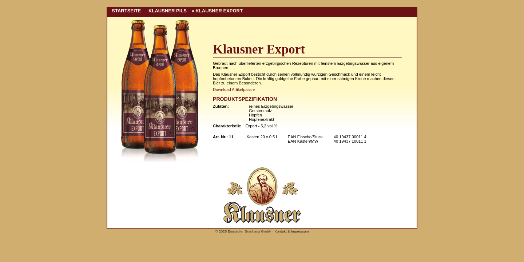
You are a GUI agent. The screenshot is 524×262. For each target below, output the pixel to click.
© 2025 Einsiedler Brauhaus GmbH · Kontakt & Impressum (262, 231)
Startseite (125, 10)
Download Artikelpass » (234, 89)
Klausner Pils (166, 10)
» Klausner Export (217, 10)
